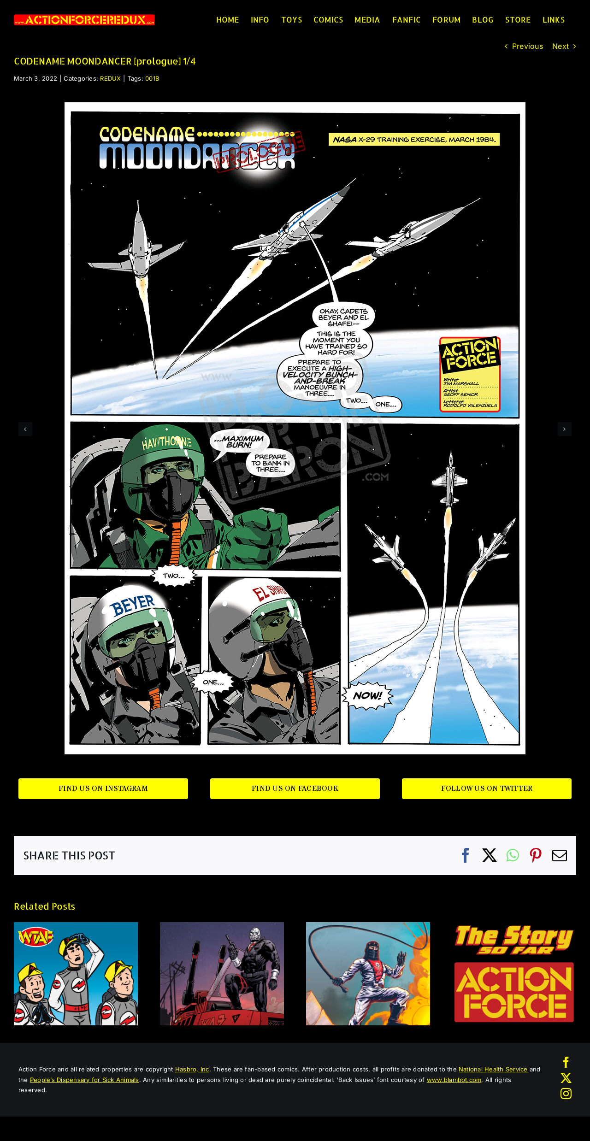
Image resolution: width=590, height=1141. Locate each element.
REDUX (110, 78)
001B (152, 78)
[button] (25, 429)
